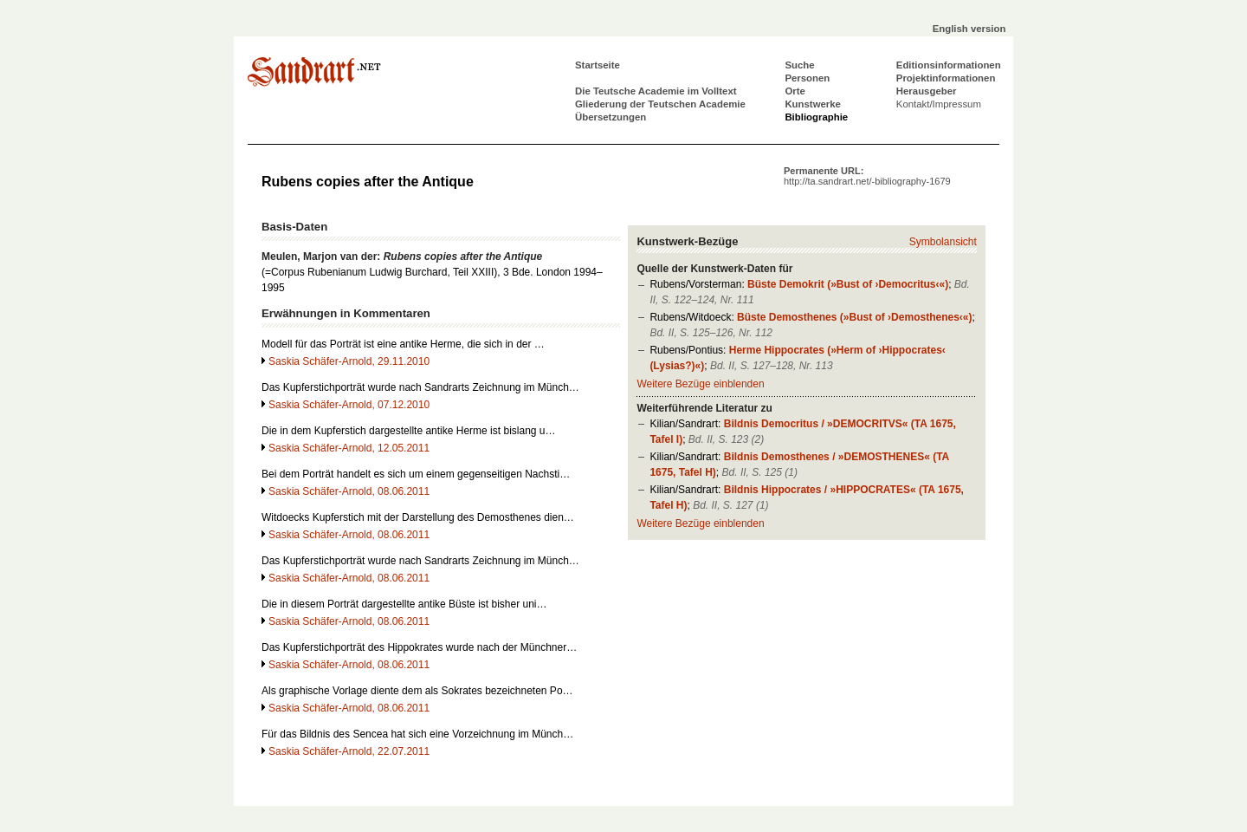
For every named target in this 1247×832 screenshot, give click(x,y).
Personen (807, 78)
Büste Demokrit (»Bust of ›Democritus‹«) (847, 284)
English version (969, 28)
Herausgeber (926, 91)
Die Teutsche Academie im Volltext (656, 91)
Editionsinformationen (948, 65)
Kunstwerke (813, 104)
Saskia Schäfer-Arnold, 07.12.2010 (349, 405)
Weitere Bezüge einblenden (700, 384)
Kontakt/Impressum (938, 104)
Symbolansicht (943, 242)
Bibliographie (816, 117)
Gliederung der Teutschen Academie (660, 104)
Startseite (597, 65)
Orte (794, 91)
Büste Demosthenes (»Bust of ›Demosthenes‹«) (854, 317)
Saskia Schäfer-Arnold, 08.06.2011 (349, 491)
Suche (799, 65)
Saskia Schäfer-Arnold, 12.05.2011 (349, 448)
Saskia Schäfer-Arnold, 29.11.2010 (349, 361)
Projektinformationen (946, 78)
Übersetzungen (610, 117)
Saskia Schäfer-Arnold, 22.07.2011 (349, 751)
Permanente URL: (867, 176)
